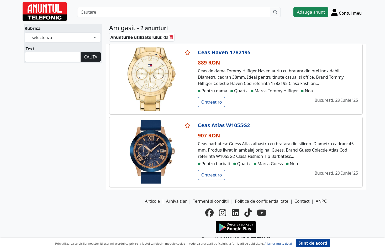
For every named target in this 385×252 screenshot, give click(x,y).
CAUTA (90, 57)
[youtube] (261, 212)
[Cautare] (173, 12)
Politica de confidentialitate (261, 201)
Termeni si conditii (211, 201)
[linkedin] (235, 212)
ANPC (321, 201)
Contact (302, 201)
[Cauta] (275, 12)
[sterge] (171, 37)
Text (30, 49)
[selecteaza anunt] (187, 53)
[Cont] (346, 12)
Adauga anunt (311, 12)
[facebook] (209, 212)
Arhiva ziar (176, 201)
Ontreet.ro (211, 102)
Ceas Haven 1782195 (224, 52)
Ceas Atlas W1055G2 (224, 125)
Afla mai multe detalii (279, 243)
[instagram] (222, 212)
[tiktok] (248, 212)
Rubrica (33, 28)
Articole (152, 201)
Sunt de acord (312, 243)
